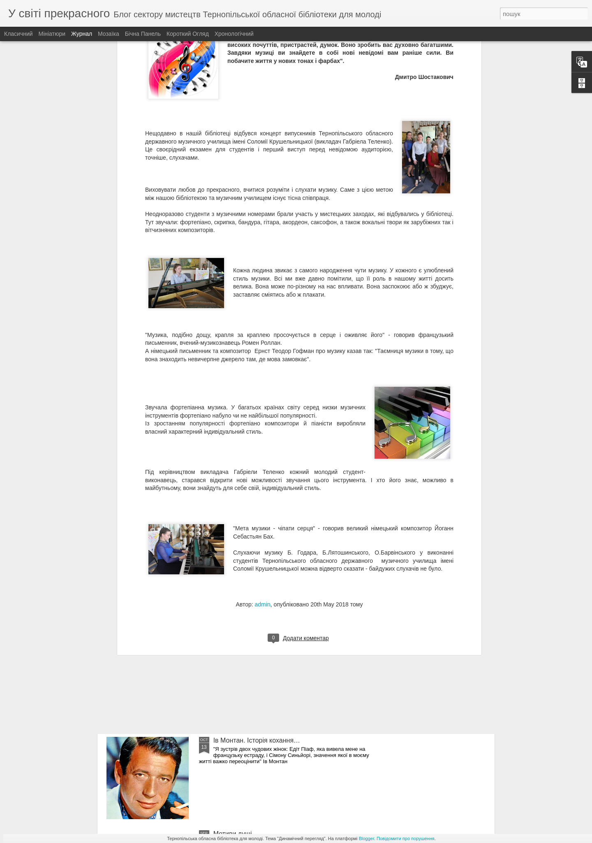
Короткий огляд (187, 33)
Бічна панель (143, 33)
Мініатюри (52, 33)
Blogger (366, 838)
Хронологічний (234, 33)
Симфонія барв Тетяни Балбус (260, 646)
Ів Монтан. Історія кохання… (256, 740)
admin (263, 500)
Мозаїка (108, 33)
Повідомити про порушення (406, 838)
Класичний (18, 33)
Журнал (81, 33)
